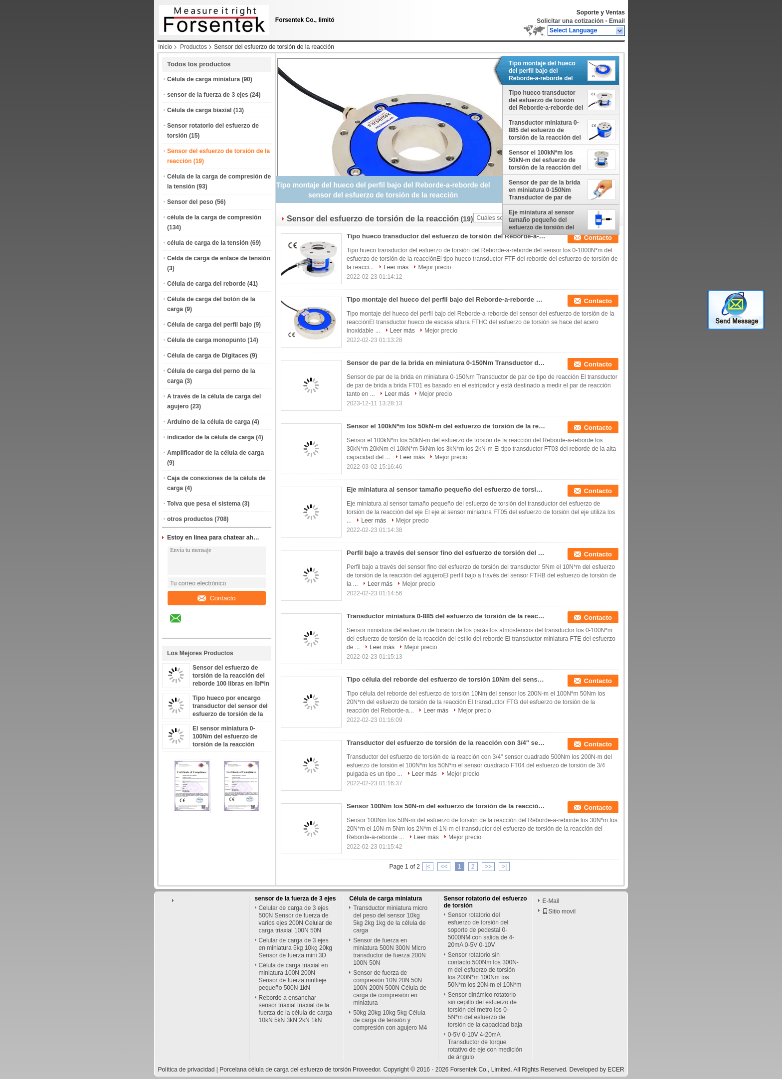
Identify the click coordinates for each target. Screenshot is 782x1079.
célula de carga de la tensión (207, 242)
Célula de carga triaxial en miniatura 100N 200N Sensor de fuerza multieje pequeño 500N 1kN (293, 976)
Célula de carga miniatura (203, 79)
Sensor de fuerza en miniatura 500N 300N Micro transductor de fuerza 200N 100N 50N (389, 951)
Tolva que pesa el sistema (203, 503)
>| (504, 866)
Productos (193, 46)
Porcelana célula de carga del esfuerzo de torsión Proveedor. (301, 1069)
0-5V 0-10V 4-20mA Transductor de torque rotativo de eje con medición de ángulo (485, 1046)
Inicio (165, 46)
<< (443, 866)
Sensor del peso (190, 201)
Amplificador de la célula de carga (215, 452)
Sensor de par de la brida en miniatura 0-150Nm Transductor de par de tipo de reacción (544, 190)
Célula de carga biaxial (199, 110)
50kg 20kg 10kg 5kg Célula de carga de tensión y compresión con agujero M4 (390, 1020)
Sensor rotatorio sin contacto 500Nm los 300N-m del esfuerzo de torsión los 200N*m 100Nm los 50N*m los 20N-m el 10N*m (484, 969)
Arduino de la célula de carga (208, 421)
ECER (615, 1069)
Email (617, 20)
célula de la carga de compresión (214, 217)
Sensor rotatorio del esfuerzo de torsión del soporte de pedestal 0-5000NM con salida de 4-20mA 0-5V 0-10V (481, 929)
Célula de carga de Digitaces (207, 355)
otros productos (190, 519)
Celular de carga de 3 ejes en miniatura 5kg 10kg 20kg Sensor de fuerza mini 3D (295, 948)
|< (427, 866)
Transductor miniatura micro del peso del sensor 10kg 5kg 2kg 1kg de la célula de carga (390, 919)
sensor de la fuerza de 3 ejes (207, 94)
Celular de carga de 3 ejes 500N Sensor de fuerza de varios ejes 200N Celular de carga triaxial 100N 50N (295, 919)
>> (488, 866)
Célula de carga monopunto (206, 340)
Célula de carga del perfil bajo (209, 324)
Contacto (216, 598)
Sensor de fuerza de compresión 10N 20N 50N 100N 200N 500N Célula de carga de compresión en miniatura (389, 987)
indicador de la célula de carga (210, 437)
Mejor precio (434, 267)
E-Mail (550, 901)
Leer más (396, 267)
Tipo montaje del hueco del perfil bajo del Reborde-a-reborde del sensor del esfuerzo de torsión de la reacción (542, 71)
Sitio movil (559, 911)
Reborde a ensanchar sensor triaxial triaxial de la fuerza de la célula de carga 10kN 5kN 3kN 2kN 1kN (295, 1009)
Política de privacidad (186, 1069)
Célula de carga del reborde (206, 283)
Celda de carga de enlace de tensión (218, 258)
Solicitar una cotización (570, 20)
